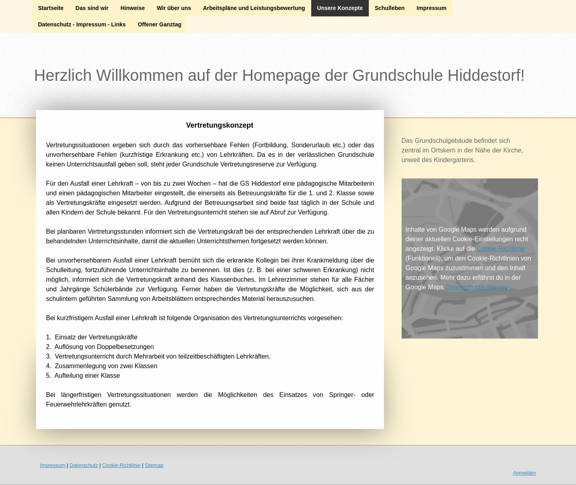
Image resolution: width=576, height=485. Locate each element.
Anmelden (524, 473)
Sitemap (154, 465)
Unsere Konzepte (340, 8)
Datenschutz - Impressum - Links (82, 24)
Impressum (432, 8)
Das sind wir (92, 8)
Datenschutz (84, 465)
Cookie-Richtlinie (501, 248)
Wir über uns (174, 8)
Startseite (51, 8)
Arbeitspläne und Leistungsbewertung (254, 8)
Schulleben (390, 8)
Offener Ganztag (159, 24)
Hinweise (132, 8)
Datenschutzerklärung (476, 287)
